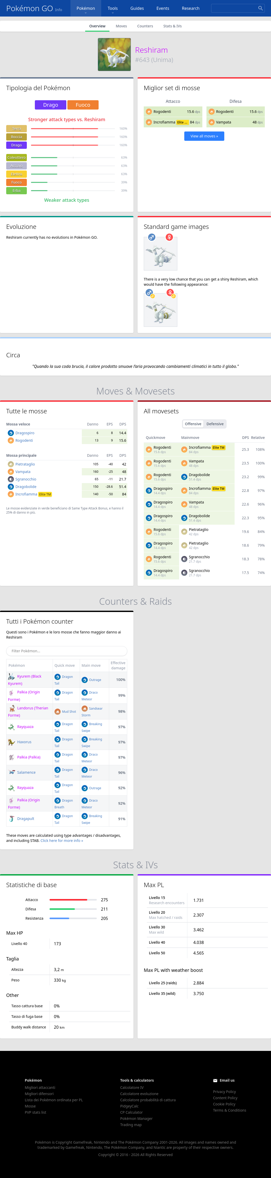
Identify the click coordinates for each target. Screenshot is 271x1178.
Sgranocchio (25, 479)
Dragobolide (25, 486)
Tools (113, 10)
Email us (227, 1080)
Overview (97, 26)
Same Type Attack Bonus (89, 508)
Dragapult (21, 818)
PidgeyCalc (129, 1106)
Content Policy (225, 1097)
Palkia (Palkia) (24, 757)
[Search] (238, 8)
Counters (145, 26)
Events (162, 8)
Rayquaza (21, 726)
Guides (137, 8)
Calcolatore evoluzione (139, 1093)
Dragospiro (25, 432)
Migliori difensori (39, 1093)
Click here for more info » (62, 840)
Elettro (16, 174)
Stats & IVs (172, 26)
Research (191, 8)
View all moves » (204, 136)
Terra (16, 128)
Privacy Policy (224, 1091)
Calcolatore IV (132, 1087)
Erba (16, 190)
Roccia (16, 136)
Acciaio (16, 165)
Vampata (223, 122)
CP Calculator (131, 1112)
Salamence (22, 772)
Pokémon (86, 10)
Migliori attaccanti (40, 1087)
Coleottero (16, 157)
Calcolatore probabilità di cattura (148, 1099)
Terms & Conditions (229, 1110)
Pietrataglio (25, 464)
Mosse (30, 1106)
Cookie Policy (224, 1104)
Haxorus (19, 741)
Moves (121, 26)
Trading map (131, 1124)
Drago (16, 145)
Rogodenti (162, 111)
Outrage (91, 680)
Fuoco (16, 182)
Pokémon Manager (136, 1118)
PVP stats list (35, 1112)
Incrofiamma (164, 122)
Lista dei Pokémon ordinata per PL (54, 1099)
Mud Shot (65, 711)
